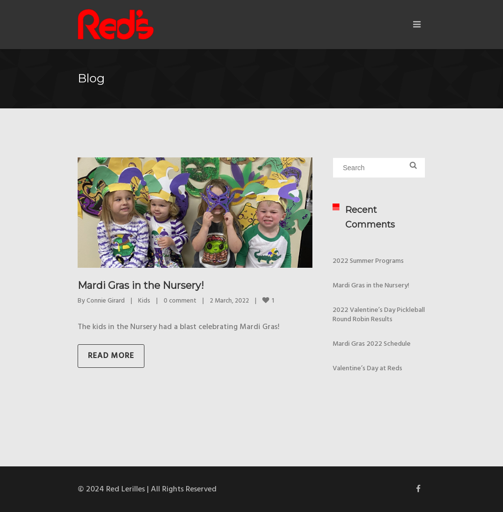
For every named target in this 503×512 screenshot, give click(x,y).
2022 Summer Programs (368, 261)
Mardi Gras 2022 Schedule (372, 344)
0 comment (180, 301)
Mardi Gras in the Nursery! (141, 285)
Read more (111, 356)
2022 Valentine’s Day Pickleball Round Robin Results (379, 315)
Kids (144, 301)
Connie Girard (105, 301)
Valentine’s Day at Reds (367, 368)
